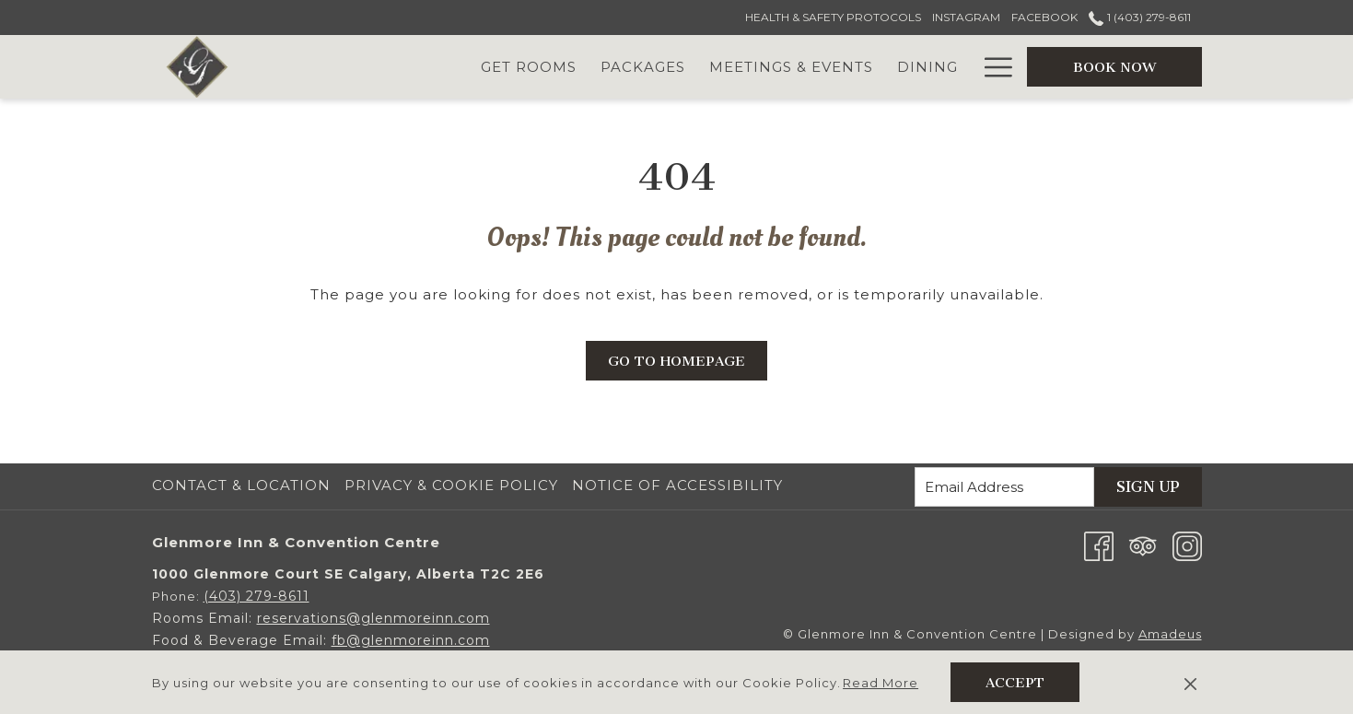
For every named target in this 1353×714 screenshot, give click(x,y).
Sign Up (1148, 487)
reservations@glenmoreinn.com (373, 618)
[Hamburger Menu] (991, 67)
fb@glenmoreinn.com (411, 640)
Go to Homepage (676, 361)
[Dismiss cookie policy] (1190, 683)
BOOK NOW (1114, 67)
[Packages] (643, 67)
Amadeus (1170, 633)
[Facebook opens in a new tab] (1099, 545)
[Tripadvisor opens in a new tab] (1143, 545)
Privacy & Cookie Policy (451, 485)
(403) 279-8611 (256, 596)
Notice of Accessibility (677, 485)
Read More (880, 682)
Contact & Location (241, 485)
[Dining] (927, 67)
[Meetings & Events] (791, 67)
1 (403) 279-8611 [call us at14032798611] (1139, 17)
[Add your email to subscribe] (1004, 487)
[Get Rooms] (529, 67)
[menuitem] (243, 485)
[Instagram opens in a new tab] (1187, 545)
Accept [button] (1015, 682)
